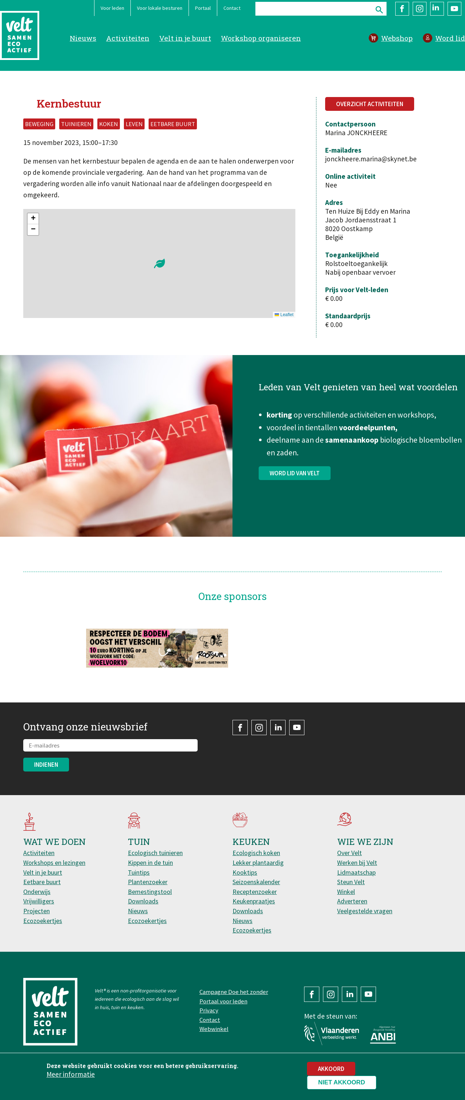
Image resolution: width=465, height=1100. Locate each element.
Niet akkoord (341, 1082)
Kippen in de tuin (150, 862)
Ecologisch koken (256, 853)
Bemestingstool (150, 891)
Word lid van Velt (295, 476)
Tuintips (139, 872)
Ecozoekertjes (42, 920)
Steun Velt (351, 882)
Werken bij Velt (357, 862)
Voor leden (112, 8)
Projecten (36, 911)
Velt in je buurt (185, 38)
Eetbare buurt (42, 882)
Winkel (346, 891)
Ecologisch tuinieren (155, 853)
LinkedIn (437, 9)
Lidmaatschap (356, 872)
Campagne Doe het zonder (233, 992)
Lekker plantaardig (258, 862)
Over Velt (349, 853)
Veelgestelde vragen (364, 911)
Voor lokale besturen (159, 8)
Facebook (402, 9)
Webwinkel (214, 1029)
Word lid (450, 38)
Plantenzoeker (147, 882)
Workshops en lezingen (54, 862)
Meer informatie (70, 1074)
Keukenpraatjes (253, 901)
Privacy (208, 1010)
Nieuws (83, 38)
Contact (231, 8)
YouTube (454, 9)
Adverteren (352, 901)
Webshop (397, 38)
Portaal (203, 8)
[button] (159, 263)
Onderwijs (36, 891)
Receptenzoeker (254, 891)
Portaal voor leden (223, 1001)
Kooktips (244, 872)
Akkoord (331, 1069)
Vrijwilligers (38, 901)
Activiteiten (127, 38)
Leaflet (284, 314)
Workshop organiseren (261, 38)
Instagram (419, 9)
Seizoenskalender (256, 882)
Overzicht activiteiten (369, 104)
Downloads (143, 901)
